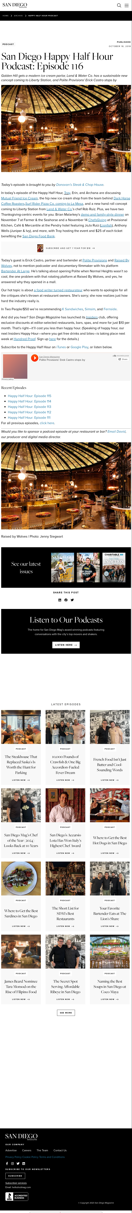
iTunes (61, 347)
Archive (18, 15)
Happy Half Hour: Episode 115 (29, 395)
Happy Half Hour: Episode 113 (29, 406)
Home (6, 15)
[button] (59, 600)
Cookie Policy (30, 1157)
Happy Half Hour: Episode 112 (29, 412)
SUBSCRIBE (15, 1175)
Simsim (90, 309)
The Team (42, 1150)
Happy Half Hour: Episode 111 (29, 417)
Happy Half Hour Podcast (43, 15)
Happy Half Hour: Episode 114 (29, 401)
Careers (26, 1150)
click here (47, 423)
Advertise (11, 1150)
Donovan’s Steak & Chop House (79, 184)
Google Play (79, 347)
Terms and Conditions (52, 1157)
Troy (67, 192)
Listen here (64, 645)
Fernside (110, 309)
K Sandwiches (72, 309)
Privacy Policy (13, 1157)
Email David (117, 431)
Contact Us (60, 1150)
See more (66, 1012)
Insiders (92, 317)
